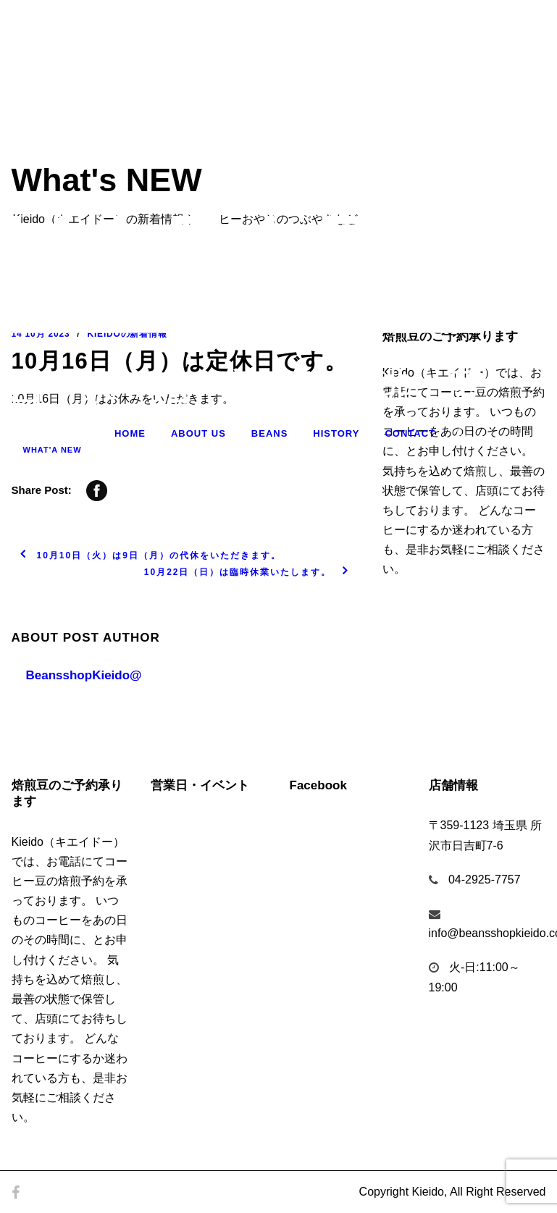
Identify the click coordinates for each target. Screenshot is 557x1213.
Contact (410, 433)
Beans (269, 433)
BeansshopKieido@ (84, 675)
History (336, 433)
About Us (198, 433)
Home (130, 433)
